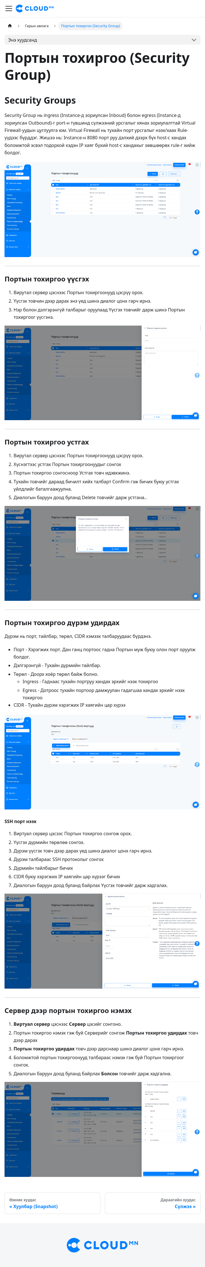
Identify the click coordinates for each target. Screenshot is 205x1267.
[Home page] (10, 26)
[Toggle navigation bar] (9, 8)
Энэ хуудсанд (22, 40)
